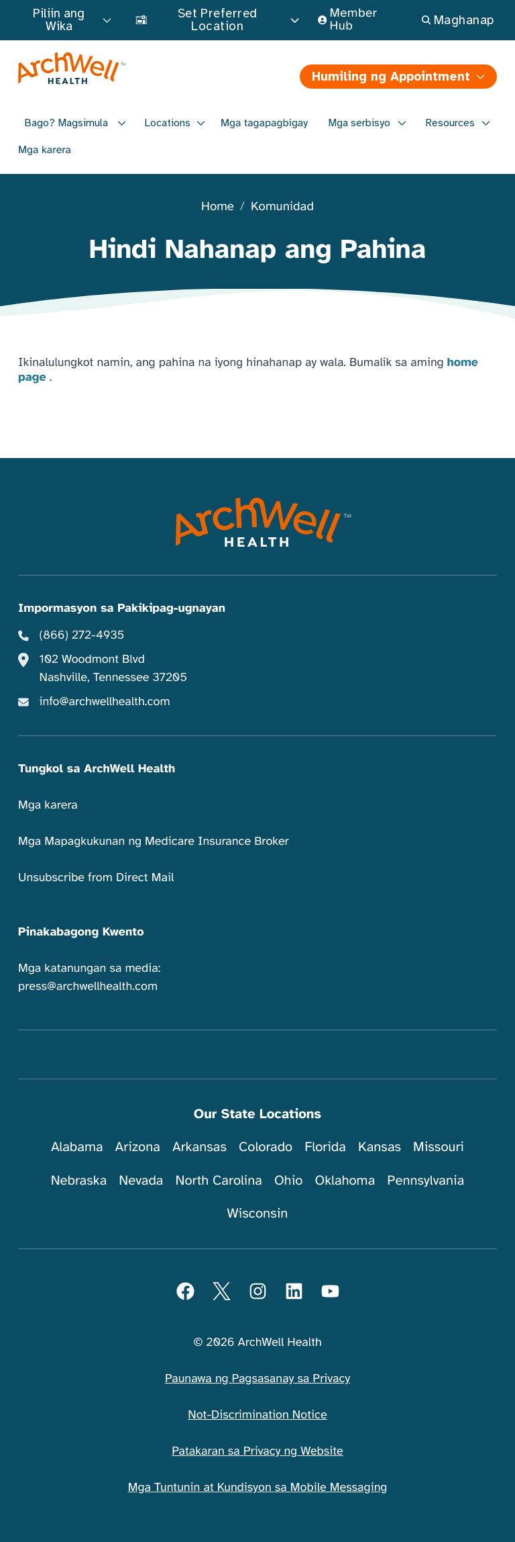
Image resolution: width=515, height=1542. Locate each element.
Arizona (137, 1146)
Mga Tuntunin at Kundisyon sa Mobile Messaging (258, 1487)
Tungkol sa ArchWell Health (96, 769)
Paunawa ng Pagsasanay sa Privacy (257, 1378)
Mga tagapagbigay (264, 123)
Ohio (288, 1180)
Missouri (438, 1146)
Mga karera (44, 149)
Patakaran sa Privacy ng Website (257, 1451)
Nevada (141, 1180)
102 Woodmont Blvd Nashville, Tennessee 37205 (113, 668)
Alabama (77, 1146)
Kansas (379, 1146)
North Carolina (218, 1180)
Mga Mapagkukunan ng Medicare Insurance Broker (153, 841)
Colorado (265, 1146)
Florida (325, 1146)
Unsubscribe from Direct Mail (96, 877)
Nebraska (79, 1180)
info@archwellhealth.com (105, 701)
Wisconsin (257, 1213)
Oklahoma (344, 1180)
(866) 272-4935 (82, 635)
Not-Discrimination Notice (257, 1415)
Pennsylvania (425, 1180)
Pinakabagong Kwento (81, 932)
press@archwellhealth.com (88, 986)
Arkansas (199, 1146)
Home (217, 207)
